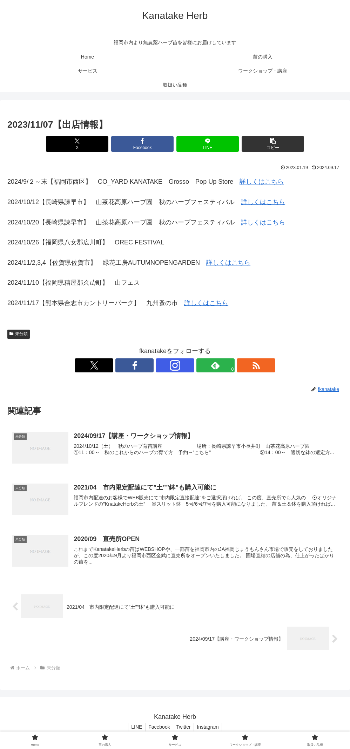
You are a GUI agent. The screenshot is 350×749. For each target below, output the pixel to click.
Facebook (158, 727)
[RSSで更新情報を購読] (207, 365)
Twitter (184, 727)
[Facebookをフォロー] (159, 365)
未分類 (18, 333)
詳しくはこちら (262, 181)
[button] (259, 144)
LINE (134, 727)
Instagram (209, 727)
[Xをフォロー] (143, 365)
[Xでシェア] (90, 144)
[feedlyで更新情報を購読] (191, 365)
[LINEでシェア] (203, 144)
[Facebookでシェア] (147, 144)
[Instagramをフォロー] (175, 365)
